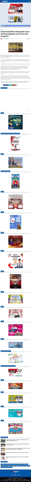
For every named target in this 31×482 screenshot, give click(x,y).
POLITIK (28, 465)
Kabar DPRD (6, 465)
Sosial (7, 467)
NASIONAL (15, 465)
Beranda (2, 29)
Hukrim (27, 464)
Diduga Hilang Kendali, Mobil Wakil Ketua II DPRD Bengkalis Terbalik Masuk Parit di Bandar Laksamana (17, 440)
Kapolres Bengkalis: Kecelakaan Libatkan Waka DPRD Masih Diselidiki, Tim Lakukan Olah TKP (17, 444)
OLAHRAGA (20, 465)
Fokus (18, 464)
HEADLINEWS (22, 464)
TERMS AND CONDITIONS (4, 480)
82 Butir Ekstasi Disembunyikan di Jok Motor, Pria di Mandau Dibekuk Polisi (17, 457)
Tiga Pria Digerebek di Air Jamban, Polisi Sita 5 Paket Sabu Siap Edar (17, 452)
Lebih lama (28, 110)
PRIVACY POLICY (20, 479)
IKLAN (2, 465)
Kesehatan (10, 465)
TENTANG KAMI (9, 479)
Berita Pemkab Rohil (4, 464)
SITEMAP (10, 480)
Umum (11, 467)
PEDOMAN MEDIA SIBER (16, 480)
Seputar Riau (3, 467)
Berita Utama (10, 464)
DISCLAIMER (24, 479)
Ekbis (15, 464)
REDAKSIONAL (14, 479)
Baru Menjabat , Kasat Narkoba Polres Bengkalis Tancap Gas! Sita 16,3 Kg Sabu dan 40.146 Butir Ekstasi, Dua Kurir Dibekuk (18, 449)
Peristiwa (24, 465)
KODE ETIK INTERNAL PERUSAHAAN (25, 480)
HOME (5, 479)
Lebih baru (2, 110)
